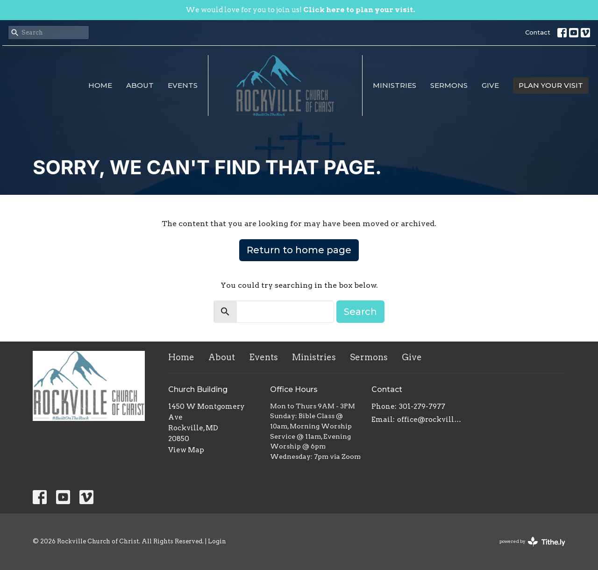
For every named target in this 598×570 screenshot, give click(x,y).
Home (100, 85)
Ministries (394, 85)
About (140, 85)
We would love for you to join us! (300, 10)
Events (183, 85)
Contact (537, 32)
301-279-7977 (422, 406)
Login (217, 541)
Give (490, 85)
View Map (186, 450)
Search (360, 311)
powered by (532, 542)
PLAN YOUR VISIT (551, 85)
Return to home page (299, 250)
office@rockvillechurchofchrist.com (430, 419)
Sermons (449, 85)
